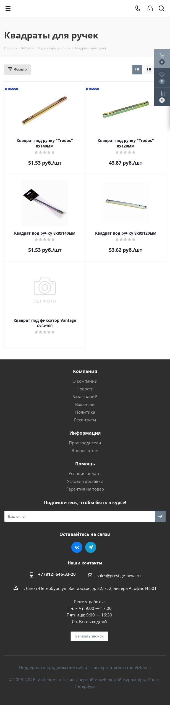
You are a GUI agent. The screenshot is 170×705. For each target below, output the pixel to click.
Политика (85, 412)
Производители (85, 442)
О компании (85, 381)
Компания (85, 371)
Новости (85, 389)
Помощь (85, 464)
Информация (85, 433)
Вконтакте (76, 547)
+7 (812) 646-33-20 (57, 574)
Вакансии (85, 404)
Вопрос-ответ (85, 450)
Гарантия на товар (85, 489)
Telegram (90, 547)
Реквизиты (85, 420)
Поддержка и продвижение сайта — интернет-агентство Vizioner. (85, 667)
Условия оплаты (85, 473)
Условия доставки (85, 481)
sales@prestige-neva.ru (119, 575)
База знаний (85, 396)
